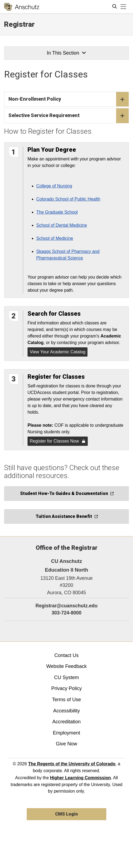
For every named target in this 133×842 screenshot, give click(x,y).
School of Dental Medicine (61, 225)
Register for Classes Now (57, 441)
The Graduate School (57, 212)
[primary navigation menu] (123, 6)
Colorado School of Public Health (68, 199)
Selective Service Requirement (68, 115)
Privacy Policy (66, 688)
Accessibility (66, 710)
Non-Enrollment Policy (68, 99)
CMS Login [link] (66, 814)
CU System (66, 677)
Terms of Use (66, 699)
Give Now (66, 744)
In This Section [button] (66, 53)
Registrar (19, 24)
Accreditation (66, 721)
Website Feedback (66, 666)
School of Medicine (54, 238)
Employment (66, 733)
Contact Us (66, 655)
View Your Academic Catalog (57, 352)
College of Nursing (54, 186)
